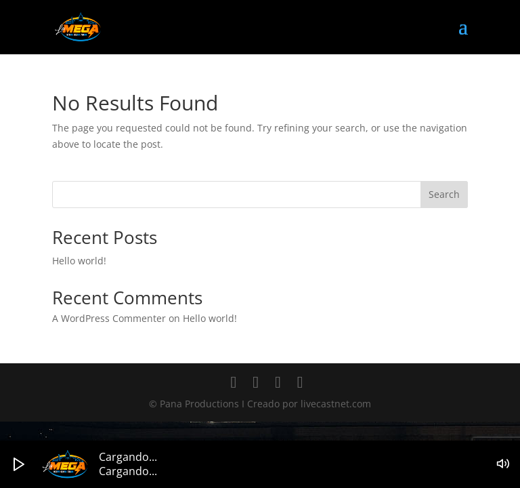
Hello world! (79, 260)
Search (444, 194)
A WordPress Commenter (109, 318)
